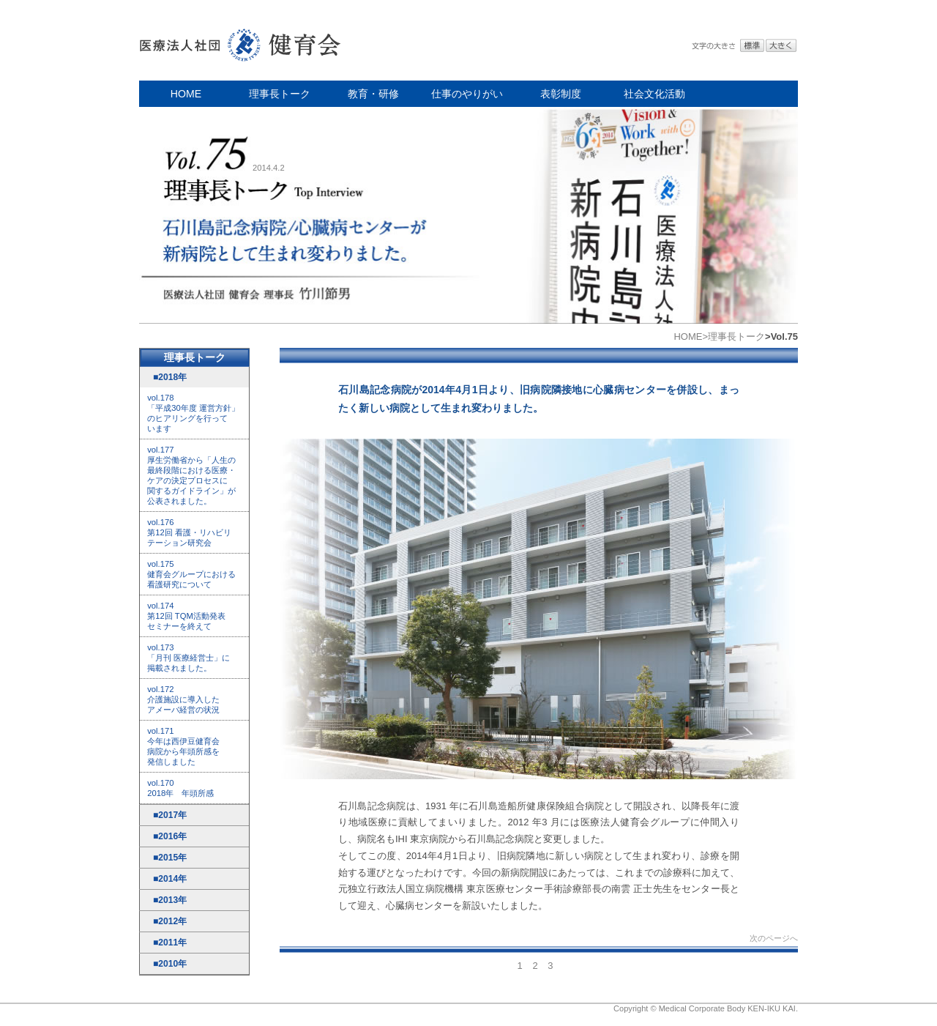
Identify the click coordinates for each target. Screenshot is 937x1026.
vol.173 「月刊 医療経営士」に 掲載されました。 (188, 657)
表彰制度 (560, 94)
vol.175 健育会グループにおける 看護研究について (191, 574)
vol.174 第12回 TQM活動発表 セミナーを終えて (186, 616)
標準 (752, 46)
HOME (186, 94)
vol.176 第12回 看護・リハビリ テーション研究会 (189, 532)
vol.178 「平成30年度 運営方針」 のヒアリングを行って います (193, 413)
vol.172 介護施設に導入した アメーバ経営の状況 (183, 699)
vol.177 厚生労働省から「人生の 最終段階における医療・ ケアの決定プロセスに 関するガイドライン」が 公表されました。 (191, 475)
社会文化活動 (654, 94)
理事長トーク (279, 94)
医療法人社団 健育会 (241, 40)
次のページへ (774, 938)
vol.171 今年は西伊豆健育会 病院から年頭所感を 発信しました (183, 746)
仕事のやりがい (467, 94)
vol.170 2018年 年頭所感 (180, 788)
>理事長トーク (733, 336)
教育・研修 (373, 94)
